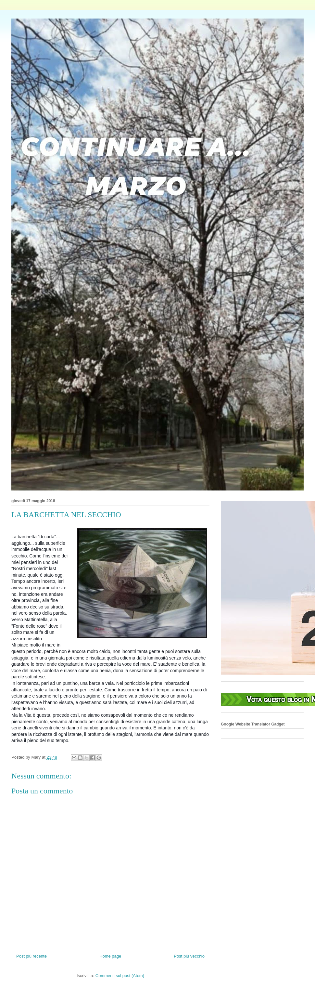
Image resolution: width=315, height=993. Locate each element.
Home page (110, 956)
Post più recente (31, 956)
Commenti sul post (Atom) (119, 975)
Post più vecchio (189, 956)
